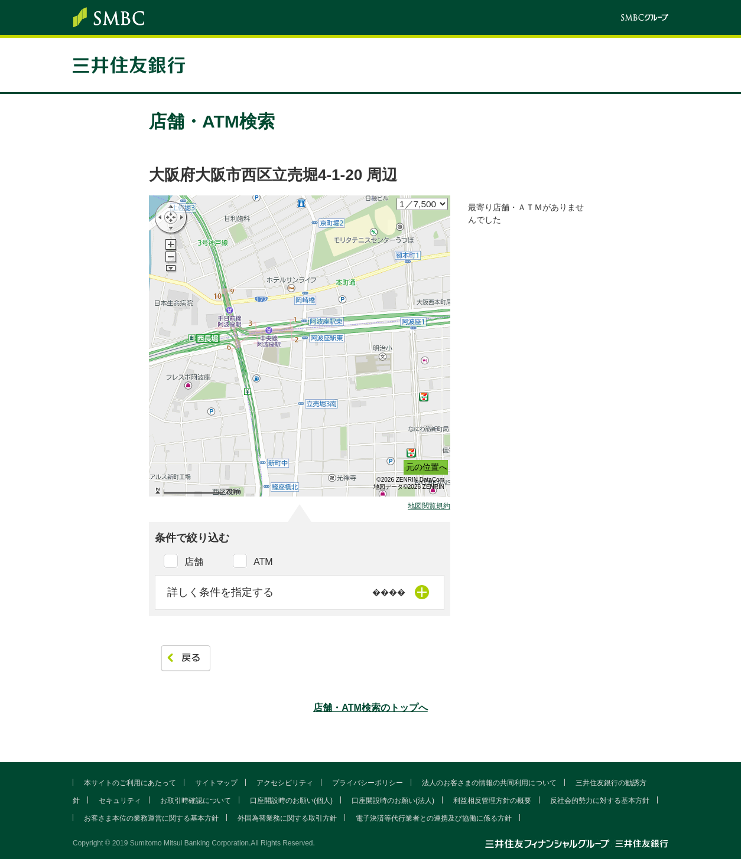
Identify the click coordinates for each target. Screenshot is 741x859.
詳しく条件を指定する (220, 592)
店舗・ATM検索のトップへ (370, 708)
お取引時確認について (195, 800)
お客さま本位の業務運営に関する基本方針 (151, 818)
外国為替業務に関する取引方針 (287, 818)
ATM (263, 562)
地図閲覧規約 (429, 506)
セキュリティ (120, 800)
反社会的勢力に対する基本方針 (599, 800)
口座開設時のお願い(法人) (393, 800)
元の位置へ (426, 467)
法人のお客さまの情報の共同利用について (489, 783)
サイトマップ (216, 783)
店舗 (193, 562)
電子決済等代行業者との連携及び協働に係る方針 (434, 818)
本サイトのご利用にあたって (130, 783)
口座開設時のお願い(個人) (291, 800)
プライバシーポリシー (367, 783)
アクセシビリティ (284, 783)
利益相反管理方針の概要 (492, 800)
